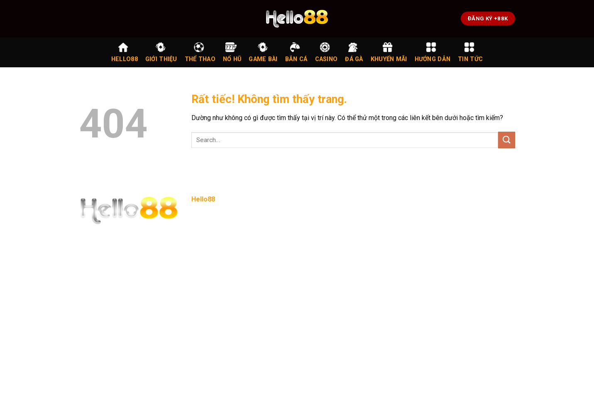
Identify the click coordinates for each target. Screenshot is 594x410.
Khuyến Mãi (389, 52)
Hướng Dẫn (433, 52)
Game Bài (263, 52)
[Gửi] (506, 140)
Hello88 (124, 52)
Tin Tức (470, 52)
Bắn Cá (296, 52)
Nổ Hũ (232, 52)
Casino (326, 52)
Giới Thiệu (161, 52)
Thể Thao (200, 52)
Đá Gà (354, 52)
